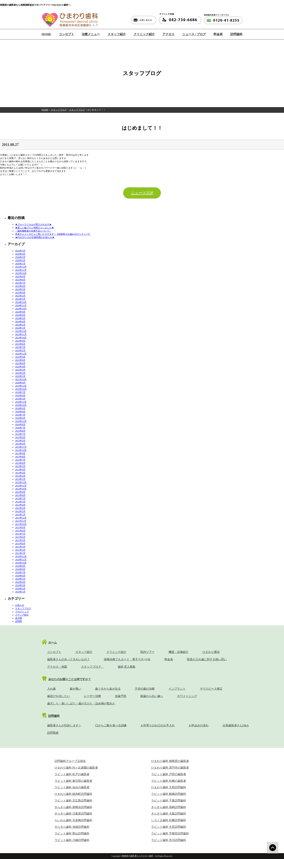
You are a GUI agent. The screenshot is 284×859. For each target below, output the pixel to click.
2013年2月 (20, 476)
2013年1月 (20, 479)
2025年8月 (20, 279)
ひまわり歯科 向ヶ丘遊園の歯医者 (76, 767)
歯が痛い (75, 688)
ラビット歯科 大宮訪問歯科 (168, 826)
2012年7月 (20, 498)
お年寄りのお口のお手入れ (158, 725)
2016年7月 (20, 427)
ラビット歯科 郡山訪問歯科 (72, 833)
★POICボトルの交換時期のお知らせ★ (34, 237)
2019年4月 (20, 395)
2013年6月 (20, 463)
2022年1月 (20, 376)
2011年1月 (20, 553)
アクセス (168, 34)
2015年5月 (20, 440)
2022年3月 (20, 369)
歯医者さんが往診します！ (64, 725)
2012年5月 (20, 501)
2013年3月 (20, 472)
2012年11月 (21, 485)
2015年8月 (20, 431)
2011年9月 (20, 527)
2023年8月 (20, 344)
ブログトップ (22, 611)
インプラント (177, 688)
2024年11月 (21, 305)
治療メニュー (91, 34)
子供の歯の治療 (145, 688)
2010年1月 (20, 591)
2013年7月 (20, 460)
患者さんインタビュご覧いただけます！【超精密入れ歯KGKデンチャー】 (53, 234)
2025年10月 (21, 273)
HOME (46, 34)
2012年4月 (20, 505)
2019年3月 (20, 398)
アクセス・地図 (57, 666)
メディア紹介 (22, 615)
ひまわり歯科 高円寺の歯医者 (170, 767)
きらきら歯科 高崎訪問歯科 (168, 807)
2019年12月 (21, 386)
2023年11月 (21, 334)
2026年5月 (20, 250)
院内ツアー (147, 651)
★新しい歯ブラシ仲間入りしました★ (34, 227)
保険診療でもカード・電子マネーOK (127, 659)
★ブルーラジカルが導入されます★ (33, 224)
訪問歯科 (236, 34)
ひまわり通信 (211, 651)
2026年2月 (20, 260)
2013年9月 (20, 453)
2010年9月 (20, 566)
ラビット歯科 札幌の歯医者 (168, 780)
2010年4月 (20, 582)
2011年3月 (20, 546)
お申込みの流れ (199, 725)
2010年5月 (20, 579)
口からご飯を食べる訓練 (111, 725)
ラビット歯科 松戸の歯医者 (72, 774)
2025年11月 (21, 270)
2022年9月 (20, 357)
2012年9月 (20, 492)
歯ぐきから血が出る (108, 688)
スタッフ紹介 (117, 34)
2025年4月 (20, 292)
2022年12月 (21, 353)
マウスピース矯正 (211, 688)
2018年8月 (20, 411)
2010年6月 (20, 575)
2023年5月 (20, 350)
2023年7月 (20, 347)
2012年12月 (21, 482)
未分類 (18, 618)
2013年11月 (21, 447)
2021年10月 (21, 379)
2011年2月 (20, 550)
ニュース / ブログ (194, 34)
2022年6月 (20, 363)
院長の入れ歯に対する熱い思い (207, 659)
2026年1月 (20, 263)
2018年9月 (20, 408)
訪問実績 (53, 732)
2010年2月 (20, 588)
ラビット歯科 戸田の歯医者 (168, 774)
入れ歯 (51, 688)
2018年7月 (20, 415)
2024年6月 (20, 318)
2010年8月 (20, 569)
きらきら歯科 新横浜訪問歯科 (73, 807)
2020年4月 (20, 382)
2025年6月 (20, 286)
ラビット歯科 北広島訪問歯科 (73, 800)
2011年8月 (20, 530)
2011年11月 (20, 521)
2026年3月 (20, 257)
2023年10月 (21, 337)
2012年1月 (20, 514)
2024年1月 (20, 328)
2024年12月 (21, 302)
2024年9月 (20, 312)
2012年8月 (20, 495)
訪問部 (18, 621)
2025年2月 (20, 295)
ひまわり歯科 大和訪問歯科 (168, 787)
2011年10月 (21, 524)
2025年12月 (21, 267)
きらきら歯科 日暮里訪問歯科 (73, 813)
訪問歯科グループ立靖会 (70, 760)
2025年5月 (20, 289)
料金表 (218, 34)
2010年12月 (21, 556)
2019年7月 (20, 392)
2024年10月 (21, 308)
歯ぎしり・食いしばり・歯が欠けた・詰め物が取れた (81, 703)
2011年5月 (20, 540)
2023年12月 (21, 331)
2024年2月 (20, 324)
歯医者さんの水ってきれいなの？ (68, 659)
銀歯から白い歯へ (151, 696)
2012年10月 (21, 489)
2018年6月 (20, 418)
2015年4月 (20, 443)
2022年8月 (20, 360)
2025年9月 (20, 276)
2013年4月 (20, 469)
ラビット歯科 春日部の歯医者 (73, 780)
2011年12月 (21, 517)
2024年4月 (20, 321)
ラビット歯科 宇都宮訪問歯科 (170, 833)
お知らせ (19, 605)
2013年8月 (20, 456)
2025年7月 (20, 283)
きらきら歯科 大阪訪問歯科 (168, 813)
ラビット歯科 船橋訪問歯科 (168, 793)
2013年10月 (21, 450)
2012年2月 (20, 511)
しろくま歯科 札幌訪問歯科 (168, 820)
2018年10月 (21, 405)
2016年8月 (20, 424)
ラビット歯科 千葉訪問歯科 (168, 800)
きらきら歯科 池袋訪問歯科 (72, 826)
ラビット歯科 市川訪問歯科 (168, 840)
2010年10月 (21, 563)
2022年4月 (20, 366)
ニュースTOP (142, 193)
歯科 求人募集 (127, 666)
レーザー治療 (92, 696)
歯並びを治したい (58, 696)
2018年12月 (21, 402)
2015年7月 (20, 434)
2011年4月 (20, 543)
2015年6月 (20, 437)
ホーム (52, 642)
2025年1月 (20, 299)
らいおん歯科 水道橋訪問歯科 (73, 820)
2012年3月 (20, 508)
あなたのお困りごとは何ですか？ (69, 679)
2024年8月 (20, 315)
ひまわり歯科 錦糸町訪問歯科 (73, 793)
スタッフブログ (59, 109)
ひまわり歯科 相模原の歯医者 (170, 760)
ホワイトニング (187, 696)
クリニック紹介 (144, 34)
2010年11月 (21, 559)
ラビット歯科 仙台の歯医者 (72, 787)
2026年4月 (20, 254)
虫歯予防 (120, 696)
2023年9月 (20, 341)
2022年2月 (20, 373)
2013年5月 (20, 466)
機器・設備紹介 (179, 651)
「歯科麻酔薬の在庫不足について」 (33, 231)
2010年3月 (20, 585)
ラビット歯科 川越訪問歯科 (72, 840)
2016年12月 (21, 421)
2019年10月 (21, 389)
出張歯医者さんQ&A (236, 725)
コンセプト (66, 34)
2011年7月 (20, 534)
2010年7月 (20, 572)
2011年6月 (20, 537)
